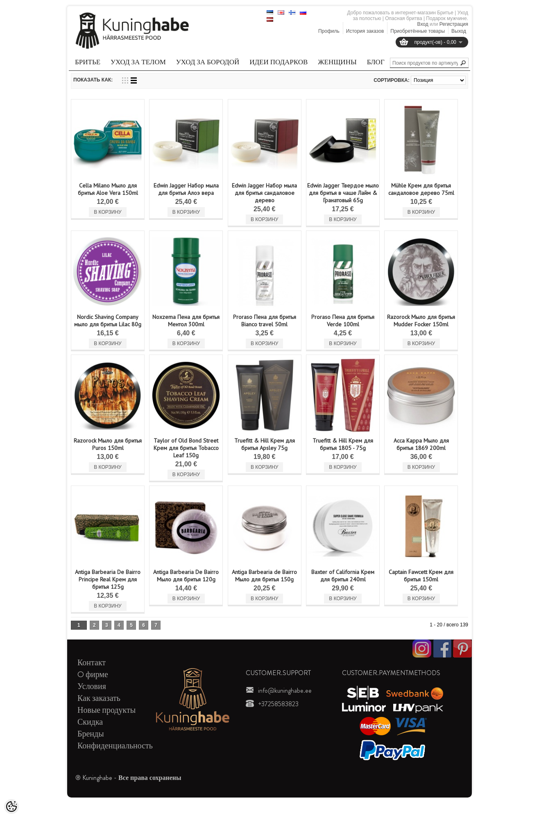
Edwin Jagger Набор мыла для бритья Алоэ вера (186, 189)
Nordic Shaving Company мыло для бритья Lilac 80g (107, 320)
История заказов (365, 31)
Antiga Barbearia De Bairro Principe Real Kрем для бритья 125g (107, 579)
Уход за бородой (207, 62)
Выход (458, 31)
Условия (91, 686)
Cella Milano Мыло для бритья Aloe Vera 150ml (108, 189)
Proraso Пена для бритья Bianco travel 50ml (264, 320)
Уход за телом (138, 62)
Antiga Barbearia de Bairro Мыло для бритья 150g (264, 575)
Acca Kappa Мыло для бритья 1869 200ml (421, 444)
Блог (376, 62)
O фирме (92, 674)
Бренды (90, 734)
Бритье (87, 62)
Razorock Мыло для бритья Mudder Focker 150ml (421, 320)
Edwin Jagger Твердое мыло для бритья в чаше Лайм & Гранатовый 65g (343, 193)
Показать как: (93, 80)
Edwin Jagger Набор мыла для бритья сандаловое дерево (264, 193)
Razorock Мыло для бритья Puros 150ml (108, 444)
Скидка (90, 722)
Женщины (337, 62)
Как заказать (98, 698)
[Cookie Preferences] (11, 806)
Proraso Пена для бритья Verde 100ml (342, 320)
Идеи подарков (278, 62)
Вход (422, 24)
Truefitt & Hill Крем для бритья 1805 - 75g (343, 444)
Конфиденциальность (115, 746)
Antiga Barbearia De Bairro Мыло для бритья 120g (186, 575)
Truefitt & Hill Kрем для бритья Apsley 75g (264, 444)
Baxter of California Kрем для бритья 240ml (342, 575)
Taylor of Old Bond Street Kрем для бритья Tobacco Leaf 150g (186, 448)
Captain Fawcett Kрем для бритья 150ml (421, 575)
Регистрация (453, 24)
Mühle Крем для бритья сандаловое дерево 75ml (421, 189)
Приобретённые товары (417, 31)
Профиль (329, 31)
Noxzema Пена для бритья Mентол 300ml (186, 320)
